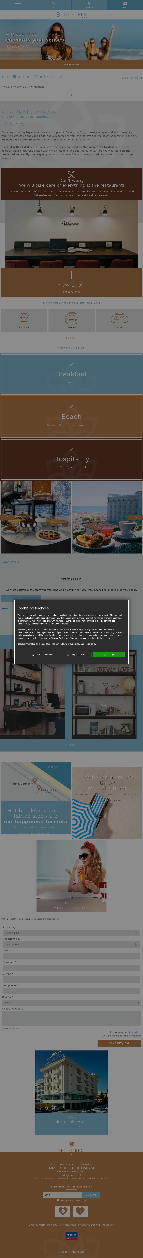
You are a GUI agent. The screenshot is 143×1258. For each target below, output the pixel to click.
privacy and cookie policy (84, 644)
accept (109, 654)
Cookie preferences (42, 654)
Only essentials (76, 654)
